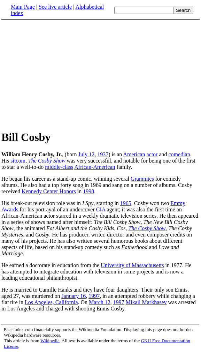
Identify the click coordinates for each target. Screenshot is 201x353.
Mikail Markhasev (146, 302)
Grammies (142, 179)
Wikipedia (50, 340)
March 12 (99, 302)
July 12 (86, 154)
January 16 (73, 296)
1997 (94, 296)
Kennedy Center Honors (49, 191)
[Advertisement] (59, 74)
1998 (88, 191)
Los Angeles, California (51, 302)
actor (151, 154)
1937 (102, 154)
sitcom (17, 161)
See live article (55, 7)
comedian (179, 154)
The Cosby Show (46, 161)
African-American (94, 167)
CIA (101, 209)
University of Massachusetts (132, 265)
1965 (125, 203)
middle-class (59, 167)
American (134, 154)
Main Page (23, 7)
